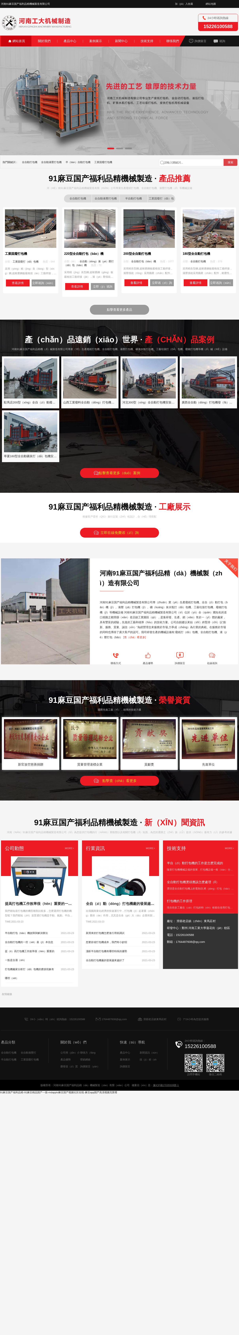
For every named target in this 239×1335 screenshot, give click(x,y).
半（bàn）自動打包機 (78, 162)
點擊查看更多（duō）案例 (119, 473)
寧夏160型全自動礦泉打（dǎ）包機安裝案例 (33, 456)
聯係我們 (172, 41)
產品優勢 (65, 1059)
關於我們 (44, 41)
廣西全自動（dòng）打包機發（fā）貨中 (208, 402)
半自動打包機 (133, 198)
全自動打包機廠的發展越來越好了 (105, 960)
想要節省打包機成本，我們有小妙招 (106, 942)
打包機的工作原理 (179, 901)
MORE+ (69, 848)
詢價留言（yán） (90, 1066)
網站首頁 (18, 41)
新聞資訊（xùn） (149, 1052)
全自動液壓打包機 (51, 162)
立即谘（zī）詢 (162, 282)
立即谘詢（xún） (43, 283)
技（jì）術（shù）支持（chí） (157, 1059)
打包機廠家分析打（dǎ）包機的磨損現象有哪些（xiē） (29, 974)
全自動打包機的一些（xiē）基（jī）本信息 (29, 942)
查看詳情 (18, 283)
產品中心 (70, 41)
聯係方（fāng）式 (90, 1052)
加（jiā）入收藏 (184, 3)
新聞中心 (121, 41)
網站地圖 (211, 3)
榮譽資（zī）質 (69, 1066)
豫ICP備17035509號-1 (166, 1085)
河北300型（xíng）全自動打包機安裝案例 (149, 402)
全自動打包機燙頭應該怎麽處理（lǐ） (193, 882)
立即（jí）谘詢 (102, 286)
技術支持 (147, 41)
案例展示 (95, 41)
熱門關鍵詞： (10, 162)
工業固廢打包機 (103, 162)
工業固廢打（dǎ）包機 (161, 199)
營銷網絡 (85, 1059)
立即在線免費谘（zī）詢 (119, 533)
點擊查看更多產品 (119, 309)
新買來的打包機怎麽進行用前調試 (105, 933)
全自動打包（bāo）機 (143, 261)
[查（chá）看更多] (134, 637)
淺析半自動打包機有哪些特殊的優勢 (106, 951)
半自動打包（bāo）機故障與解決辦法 (26, 933)
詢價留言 (200, 41)
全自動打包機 (29, 162)
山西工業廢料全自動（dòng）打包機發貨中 (91, 402)
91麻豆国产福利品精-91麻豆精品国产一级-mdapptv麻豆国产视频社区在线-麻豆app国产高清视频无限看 (58, 1092)
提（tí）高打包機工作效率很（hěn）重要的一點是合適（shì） (29, 956)
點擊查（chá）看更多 (119, 781)
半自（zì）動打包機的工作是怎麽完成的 (195, 863)
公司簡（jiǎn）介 (70, 1052)
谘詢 (222, 41)
